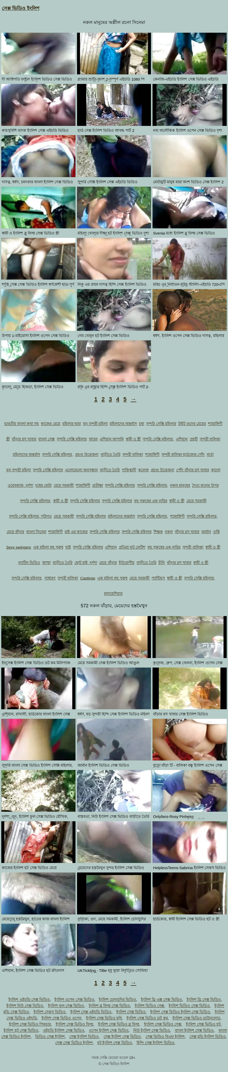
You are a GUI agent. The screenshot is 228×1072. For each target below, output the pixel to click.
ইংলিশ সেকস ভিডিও (49, 1012)
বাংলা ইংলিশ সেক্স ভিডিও (194, 1030)
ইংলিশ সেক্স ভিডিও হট (203, 1024)
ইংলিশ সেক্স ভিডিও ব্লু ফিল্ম (118, 1024)
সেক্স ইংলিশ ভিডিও (84, 1036)
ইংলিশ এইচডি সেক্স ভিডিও (29, 999)
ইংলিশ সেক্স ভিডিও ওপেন (61, 1018)
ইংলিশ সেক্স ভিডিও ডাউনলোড (197, 1018)
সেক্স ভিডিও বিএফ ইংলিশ (165, 1036)
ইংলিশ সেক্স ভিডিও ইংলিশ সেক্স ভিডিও (180, 1012)
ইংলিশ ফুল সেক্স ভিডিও (66, 1006)
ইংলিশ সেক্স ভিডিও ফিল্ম (74, 1024)
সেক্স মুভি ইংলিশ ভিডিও (207, 1036)
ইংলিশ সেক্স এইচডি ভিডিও (91, 1012)
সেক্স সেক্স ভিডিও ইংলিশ (74, 1043)
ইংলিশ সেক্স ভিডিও (131, 1012)
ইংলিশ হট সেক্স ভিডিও (21, 1030)
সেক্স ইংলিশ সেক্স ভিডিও (122, 1036)
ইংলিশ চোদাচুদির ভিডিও (117, 999)
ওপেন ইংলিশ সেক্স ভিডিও (109, 1030)
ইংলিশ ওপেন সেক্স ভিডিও (74, 999)
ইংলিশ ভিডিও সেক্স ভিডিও (189, 1006)
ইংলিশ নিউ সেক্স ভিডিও (24, 1006)
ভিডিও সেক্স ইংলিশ (49, 1036)
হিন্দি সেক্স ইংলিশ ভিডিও (155, 1043)
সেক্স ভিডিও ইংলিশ (20, 8)
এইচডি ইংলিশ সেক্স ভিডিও (63, 1030)
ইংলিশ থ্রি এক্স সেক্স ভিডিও (161, 999)
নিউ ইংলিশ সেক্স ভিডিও (151, 1030)
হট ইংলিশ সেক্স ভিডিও (114, 1043)
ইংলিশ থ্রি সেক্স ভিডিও (204, 999)
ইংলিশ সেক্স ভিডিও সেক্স (163, 1024)
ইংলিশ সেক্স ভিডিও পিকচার (30, 1024)
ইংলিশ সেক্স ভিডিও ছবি (104, 1018)
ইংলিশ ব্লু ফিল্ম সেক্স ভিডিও (109, 1006)
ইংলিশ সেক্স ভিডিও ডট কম (147, 1018)
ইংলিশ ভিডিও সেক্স (149, 1006)
